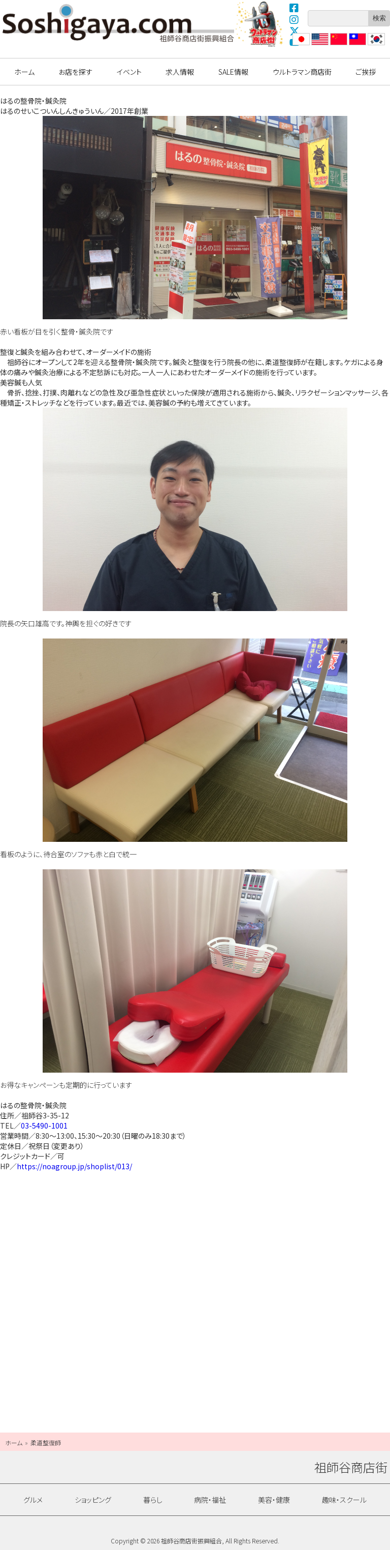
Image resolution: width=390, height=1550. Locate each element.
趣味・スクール (344, 1500)
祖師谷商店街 (118, 23)
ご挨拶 (365, 72)
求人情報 (180, 72)
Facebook (294, 8)
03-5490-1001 (44, 1125)
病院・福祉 (210, 1500)
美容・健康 (274, 1500)
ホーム (24, 72)
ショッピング (93, 1500)
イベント (129, 72)
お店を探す (75, 72)
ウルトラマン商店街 (260, 24)
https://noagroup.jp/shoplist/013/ (74, 1166)
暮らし (152, 1500)
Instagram (294, 19)
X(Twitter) (294, 31)
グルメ (33, 1500)
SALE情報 (233, 72)
